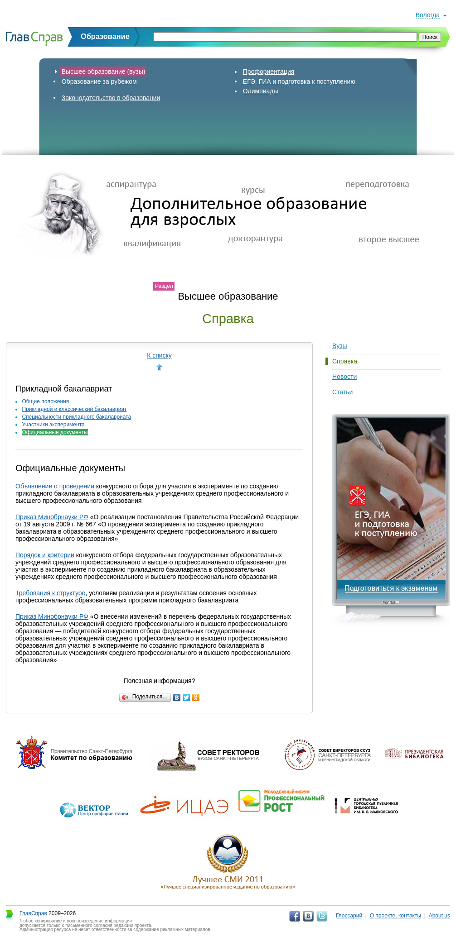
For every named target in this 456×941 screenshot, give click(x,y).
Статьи (342, 392)
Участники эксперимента (53, 424)
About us (439, 915)
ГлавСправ (33, 913)
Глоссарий (349, 915)
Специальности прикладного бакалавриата (76, 417)
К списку (159, 355)
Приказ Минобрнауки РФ (51, 517)
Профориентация (269, 71)
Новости (344, 376)
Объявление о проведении (54, 486)
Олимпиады (260, 91)
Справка (344, 361)
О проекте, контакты (396, 915)
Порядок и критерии (44, 555)
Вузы (339, 345)
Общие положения (45, 401)
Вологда (428, 15)
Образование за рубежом (99, 81)
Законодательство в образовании (111, 97)
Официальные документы (54, 432)
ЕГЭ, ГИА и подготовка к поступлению (299, 81)
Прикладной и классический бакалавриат (74, 409)
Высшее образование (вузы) (104, 71)
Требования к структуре (50, 593)
